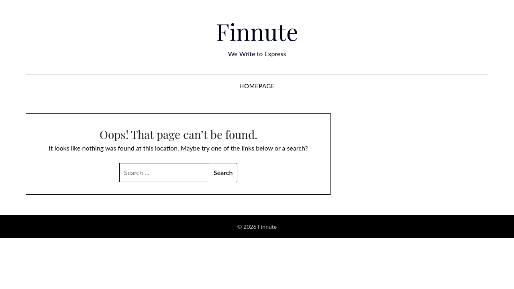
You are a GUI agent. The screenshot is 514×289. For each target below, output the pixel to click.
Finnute (257, 31)
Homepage (257, 86)
